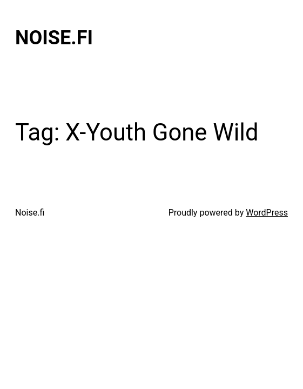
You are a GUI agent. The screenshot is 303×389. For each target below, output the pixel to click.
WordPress (267, 212)
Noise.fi (54, 37)
